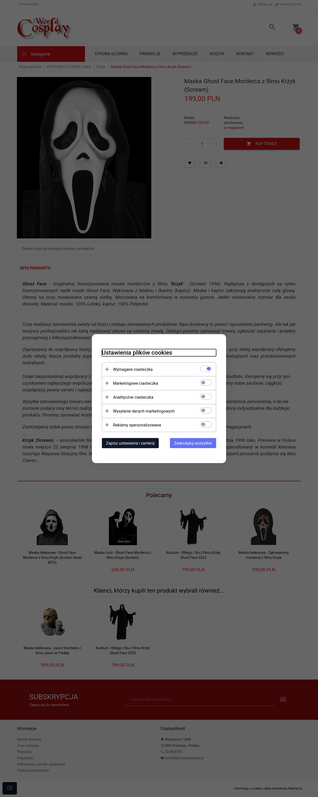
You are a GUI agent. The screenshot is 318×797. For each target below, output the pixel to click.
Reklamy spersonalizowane (137, 424)
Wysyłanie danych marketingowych (144, 411)
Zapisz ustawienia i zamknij (130, 443)
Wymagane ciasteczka (133, 369)
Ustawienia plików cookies (137, 352)
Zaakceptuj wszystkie (193, 443)
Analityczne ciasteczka (133, 397)
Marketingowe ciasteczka (135, 383)
